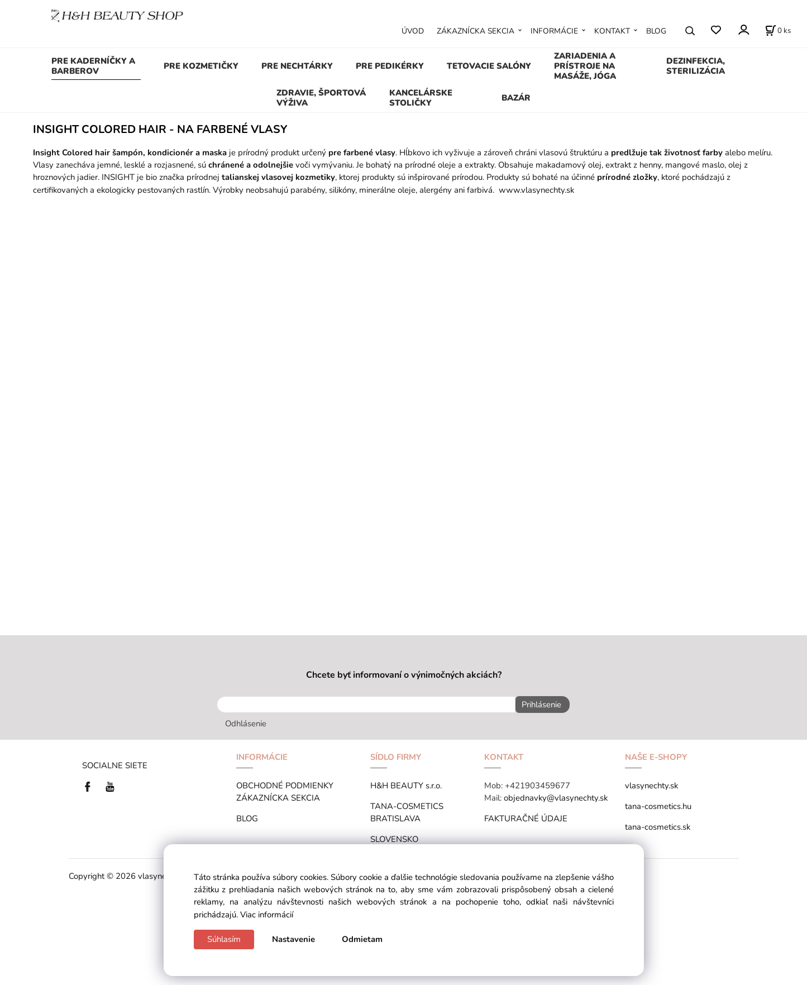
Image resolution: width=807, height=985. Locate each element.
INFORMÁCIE (554, 31)
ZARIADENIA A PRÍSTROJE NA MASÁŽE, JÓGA (585, 66)
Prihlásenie (538, 704)
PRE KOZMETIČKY (201, 66)
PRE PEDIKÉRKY (390, 66)
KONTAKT (612, 31)
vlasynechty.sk (651, 782)
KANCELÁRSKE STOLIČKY (420, 97)
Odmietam (362, 939)
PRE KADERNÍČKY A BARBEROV (93, 66)
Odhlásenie (245, 720)
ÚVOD (413, 31)
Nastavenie (293, 939)
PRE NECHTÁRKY (297, 66)
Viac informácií (266, 914)
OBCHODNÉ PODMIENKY (284, 782)
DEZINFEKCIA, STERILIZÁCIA (695, 66)
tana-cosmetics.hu (658, 803)
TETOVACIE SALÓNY (489, 66)
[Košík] (778, 31)
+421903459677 (537, 782)
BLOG (656, 31)
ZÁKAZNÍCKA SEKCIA (475, 31)
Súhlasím (224, 939)
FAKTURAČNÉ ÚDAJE (525, 815)
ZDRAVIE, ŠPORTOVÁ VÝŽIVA (321, 97)
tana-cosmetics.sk (657, 824)
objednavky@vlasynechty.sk (556, 795)
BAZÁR (516, 97)
